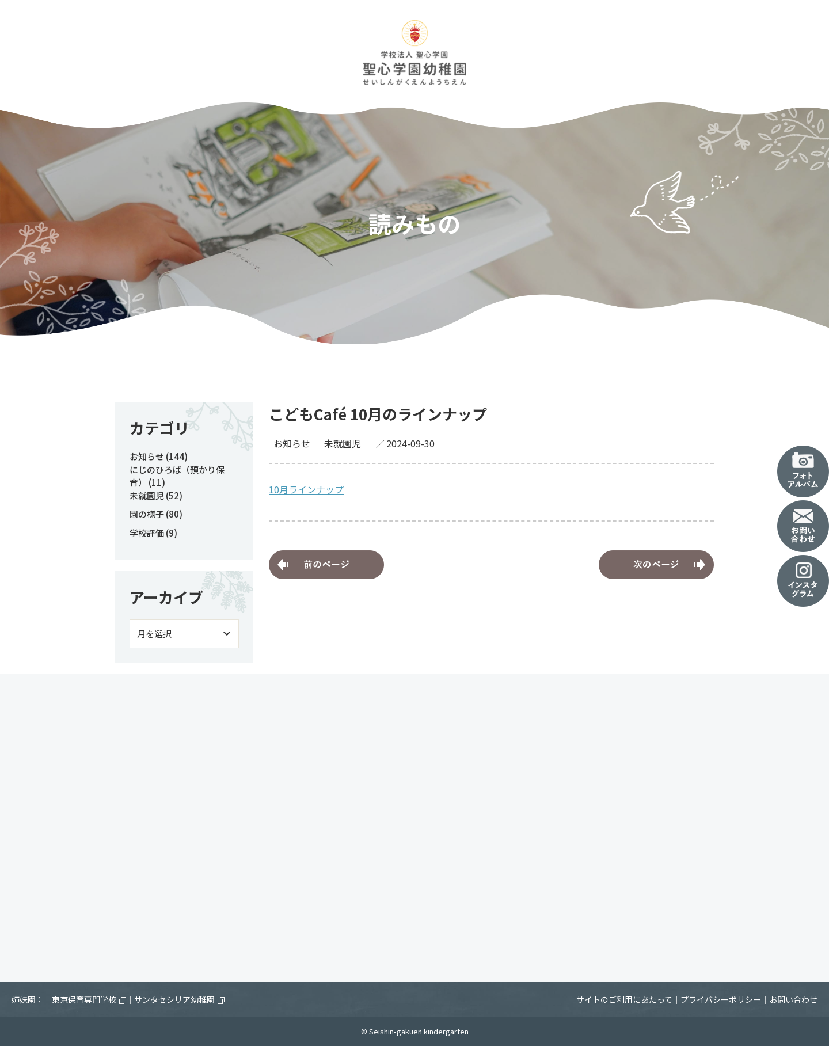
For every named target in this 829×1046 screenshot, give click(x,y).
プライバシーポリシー (720, 999)
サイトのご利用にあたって (624, 999)
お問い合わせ (793, 999)
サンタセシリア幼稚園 (179, 999)
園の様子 (147, 514)
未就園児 (342, 443)
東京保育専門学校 (89, 999)
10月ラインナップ (306, 489)
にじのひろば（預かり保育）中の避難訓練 (326, 564)
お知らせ (291, 443)
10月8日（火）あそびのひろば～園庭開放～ (656, 564)
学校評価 (147, 533)
